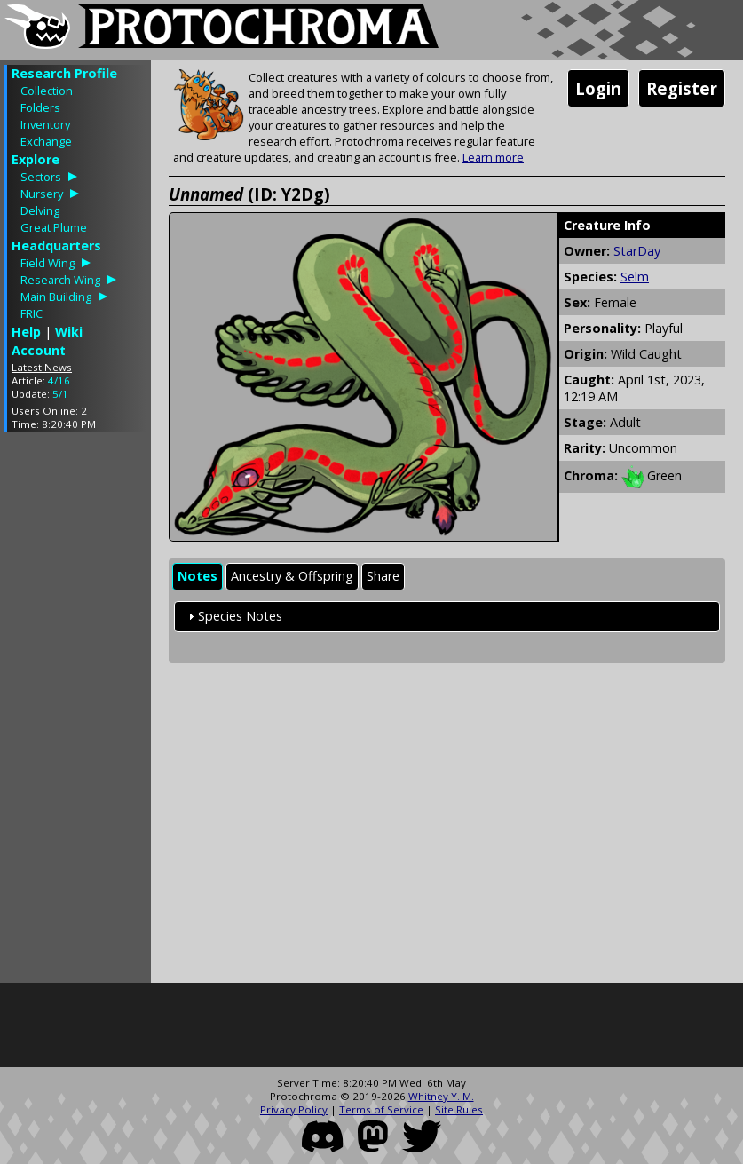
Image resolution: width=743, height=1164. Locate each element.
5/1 (60, 393)
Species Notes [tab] (233, 615)
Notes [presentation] (197, 575)
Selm (634, 276)
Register (681, 88)
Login (598, 88)
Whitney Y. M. (441, 1096)
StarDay (636, 250)
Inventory (45, 124)
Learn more (493, 157)
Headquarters (56, 245)
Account (39, 350)
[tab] (197, 576)
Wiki (69, 331)
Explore (35, 159)
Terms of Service (381, 1109)
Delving (39, 210)
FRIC (31, 313)
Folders (40, 107)
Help (26, 331)
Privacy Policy (294, 1109)
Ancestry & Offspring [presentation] (292, 575)
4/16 (59, 380)
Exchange (46, 141)
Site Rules (459, 1109)
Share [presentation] (383, 575)
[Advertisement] (75, 712)
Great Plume (53, 227)
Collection (46, 91)
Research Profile (64, 73)
